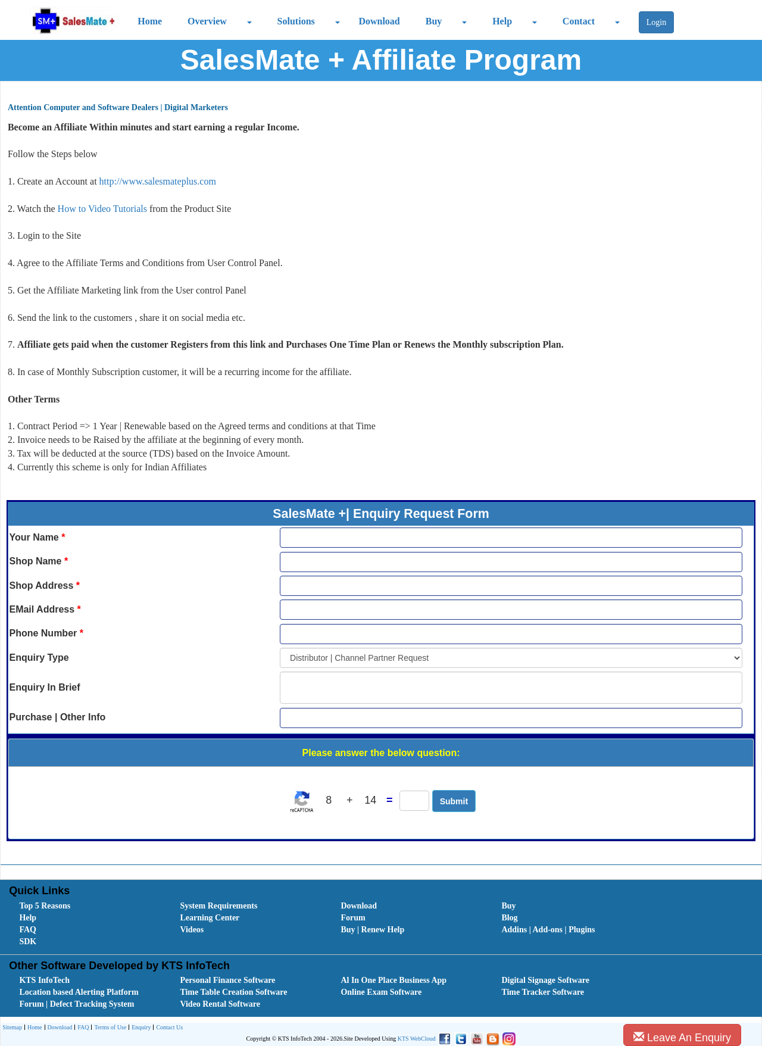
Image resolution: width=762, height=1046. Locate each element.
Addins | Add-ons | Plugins (548, 929)
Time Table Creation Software (233, 992)
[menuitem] (86, 906)
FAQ (27, 929)
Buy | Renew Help (372, 929)
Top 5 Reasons (44, 905)
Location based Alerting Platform (78, 992)
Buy (434, 21)
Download (378, 21)
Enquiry (140, 1028)
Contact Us (168, 1028)
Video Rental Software (220, 1004)
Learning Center (209, 917)
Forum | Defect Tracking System (76, 1004)
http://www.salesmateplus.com (157, 181)
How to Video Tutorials (103, 209)
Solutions (296, 21)
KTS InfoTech (44, 980)
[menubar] (383, 924)
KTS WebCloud (417, 1038)
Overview (207, 21)
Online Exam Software (381, 992)
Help (502, 21)
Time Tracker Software (542, 992)
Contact (579, 21)
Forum (353, 917)
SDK (27, 941)
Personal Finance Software (227, 980)
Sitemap (12, 1027)
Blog (509, 917)
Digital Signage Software (545, 980)
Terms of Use (108, 1028)
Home (150, 21)
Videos (192, 929)
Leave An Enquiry (682, 1037)
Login (656, 22)
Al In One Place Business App (393, 980)
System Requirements (218, 905)
